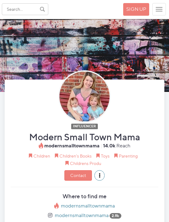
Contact (78, 175)
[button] (99, 175)
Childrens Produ (85, 163)
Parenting (128, 155)
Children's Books (75, 155)
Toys (105, 155)
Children (41, 155)
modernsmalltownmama (88, 206)
